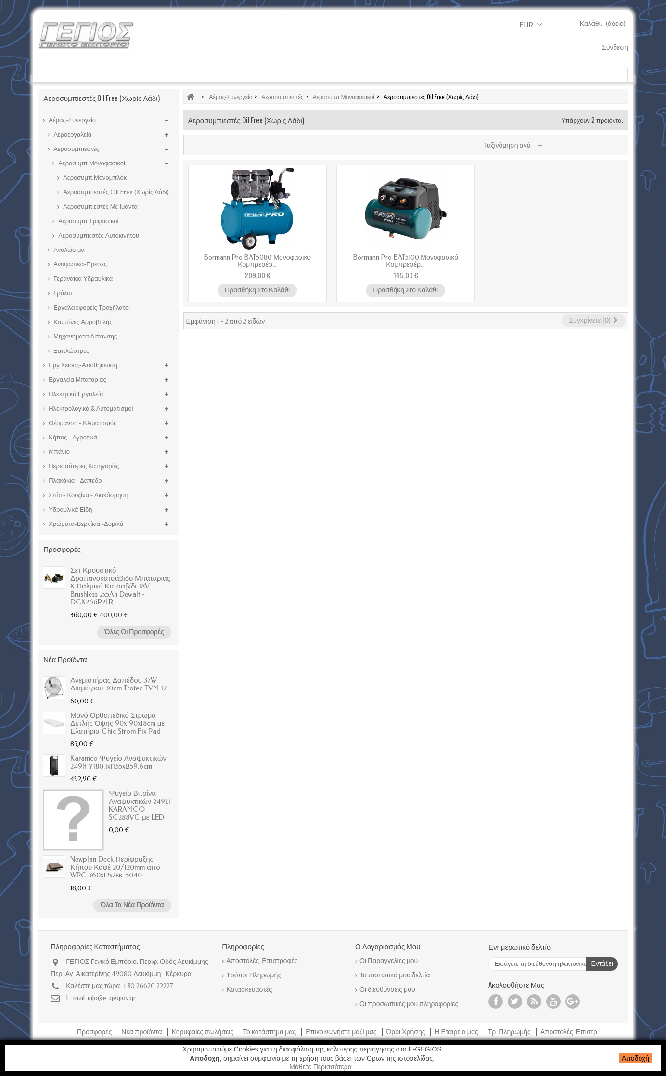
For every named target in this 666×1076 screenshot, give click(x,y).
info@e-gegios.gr (112, 998)
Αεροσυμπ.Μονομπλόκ (94, 177)
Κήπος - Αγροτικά (72, 72)
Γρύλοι (62, 293)
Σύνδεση (615, 47)
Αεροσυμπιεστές (75, 148)
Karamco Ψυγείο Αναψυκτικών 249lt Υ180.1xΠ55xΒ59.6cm (118, 762)
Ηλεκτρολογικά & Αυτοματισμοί (90, 408)
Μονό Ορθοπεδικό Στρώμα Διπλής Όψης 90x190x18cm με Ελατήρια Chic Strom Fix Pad (117, 723)
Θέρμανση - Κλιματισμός (81, 422)
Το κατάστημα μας (270, 1032)
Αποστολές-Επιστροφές (261, 961)
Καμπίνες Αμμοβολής (82, 321)
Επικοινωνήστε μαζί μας (342, 1032)
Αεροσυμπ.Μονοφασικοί (91, 163)
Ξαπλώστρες (70, 350)
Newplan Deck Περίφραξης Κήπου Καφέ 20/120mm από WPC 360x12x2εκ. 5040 (115, 867)
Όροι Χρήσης (406, 1032)
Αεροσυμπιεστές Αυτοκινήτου (98, 235)
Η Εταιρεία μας (457, 1032)
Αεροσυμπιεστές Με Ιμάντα (100, 206)
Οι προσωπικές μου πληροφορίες (408, 1004)
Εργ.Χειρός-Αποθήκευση (82, 365)
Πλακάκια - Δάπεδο (74, 480)
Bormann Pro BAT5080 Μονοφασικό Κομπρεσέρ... (257, 261)
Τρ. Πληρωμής (510, 1032)
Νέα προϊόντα (65, 658)
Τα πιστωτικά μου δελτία (394, 975)
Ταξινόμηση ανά (507, 145)
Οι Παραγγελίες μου (388, 961)
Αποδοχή (635, 1058)
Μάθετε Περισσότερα (320, 1067)
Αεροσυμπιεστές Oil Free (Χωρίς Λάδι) (115, 192)
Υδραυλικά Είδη (69, 509)
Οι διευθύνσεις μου (387, 990)
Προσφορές (61, 548)
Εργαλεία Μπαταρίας (154, 72)
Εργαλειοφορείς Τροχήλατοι (91, 307)
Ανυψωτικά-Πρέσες (79, 264)
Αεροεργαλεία (71, 134)
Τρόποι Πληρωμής (253, 975)
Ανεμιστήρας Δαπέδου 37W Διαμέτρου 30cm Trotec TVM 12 (118, 684)
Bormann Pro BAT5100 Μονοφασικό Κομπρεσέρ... (405, 261)
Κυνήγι (412, 72)
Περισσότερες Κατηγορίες (83, 466)
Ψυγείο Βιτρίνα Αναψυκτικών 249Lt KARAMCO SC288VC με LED (139, 805)
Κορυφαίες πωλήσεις (203, 1032)
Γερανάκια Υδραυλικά (82, 278)
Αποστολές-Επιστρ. (569, 1032)
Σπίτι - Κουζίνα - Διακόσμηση (87, 495)
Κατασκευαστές (249, 990)
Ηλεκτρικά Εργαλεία (241, 72)
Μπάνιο (58, 451)
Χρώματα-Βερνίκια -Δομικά (338, 72)
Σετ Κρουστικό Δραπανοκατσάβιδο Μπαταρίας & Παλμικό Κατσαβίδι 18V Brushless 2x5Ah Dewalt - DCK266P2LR (120, 586)
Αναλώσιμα (68, 249)
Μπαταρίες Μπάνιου (476, 72)
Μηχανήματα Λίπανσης (84, 336)
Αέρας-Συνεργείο (71, 120)
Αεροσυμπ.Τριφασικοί (87, 221)
